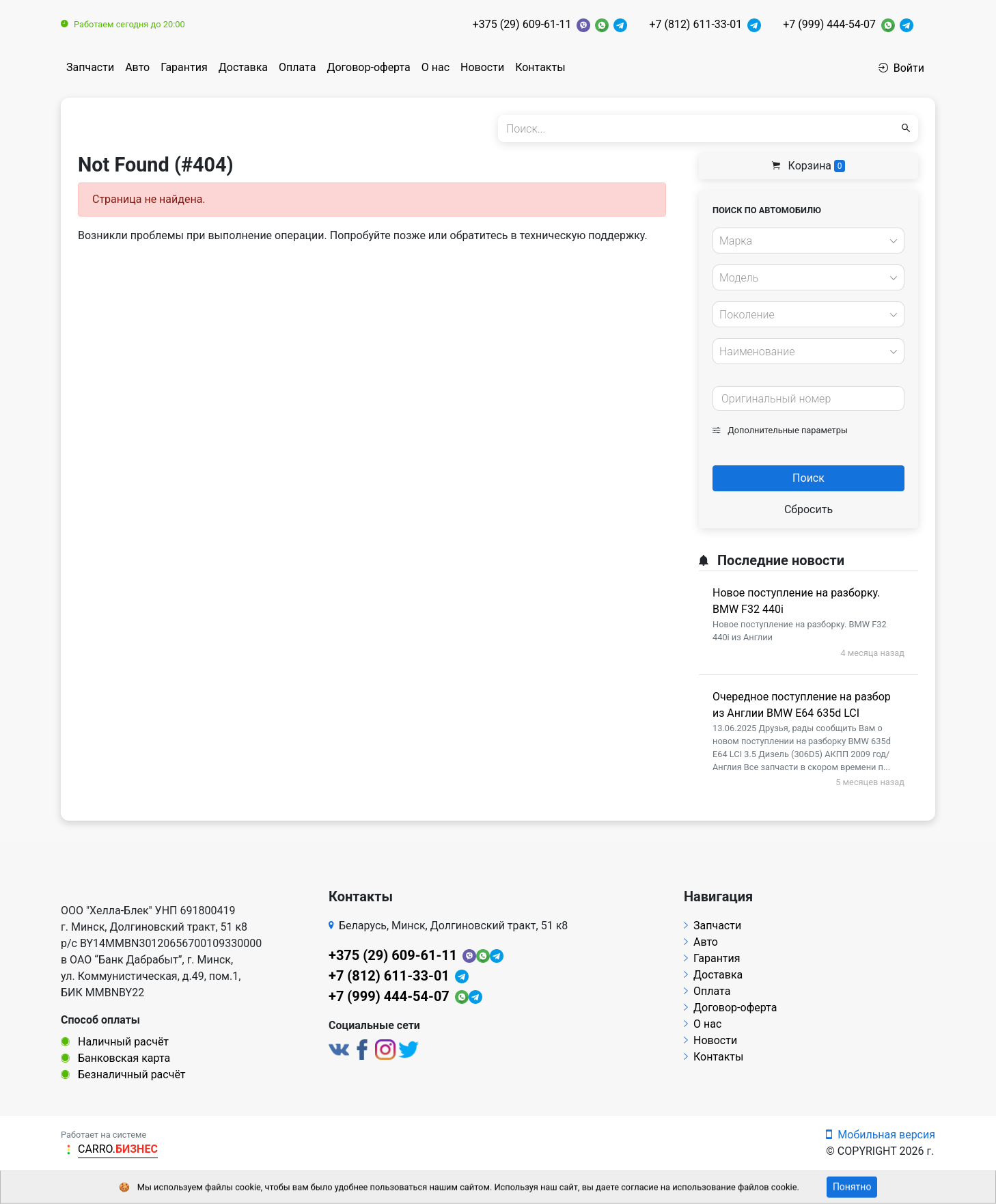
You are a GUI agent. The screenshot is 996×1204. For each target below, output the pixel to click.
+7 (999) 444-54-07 (829, 24)
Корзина (809, 165)
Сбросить (808, 509)
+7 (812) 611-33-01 (695, 24)
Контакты (540, 67)
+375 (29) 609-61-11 (522, 24)
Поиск (808, 477)
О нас (435, 67)
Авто (137, 67)
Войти (901, 67)
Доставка (243, 67)
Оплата (297, 67)
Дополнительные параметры (780, 430)
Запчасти (90, 67)
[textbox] (805, 241)
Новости (482, 67)
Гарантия (184, 67)
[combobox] (808, 240)
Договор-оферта (368, 67)
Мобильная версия (880, 1134)
